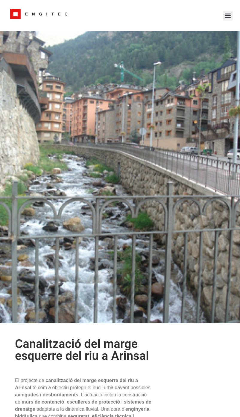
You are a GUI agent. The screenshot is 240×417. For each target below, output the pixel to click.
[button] (228, 16)
